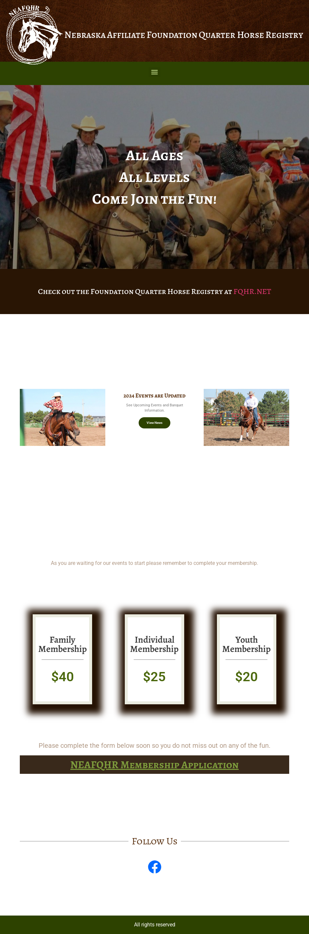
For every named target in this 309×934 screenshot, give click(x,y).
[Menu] (154, 72)
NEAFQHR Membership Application (154, 764)
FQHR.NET (252, 291)
